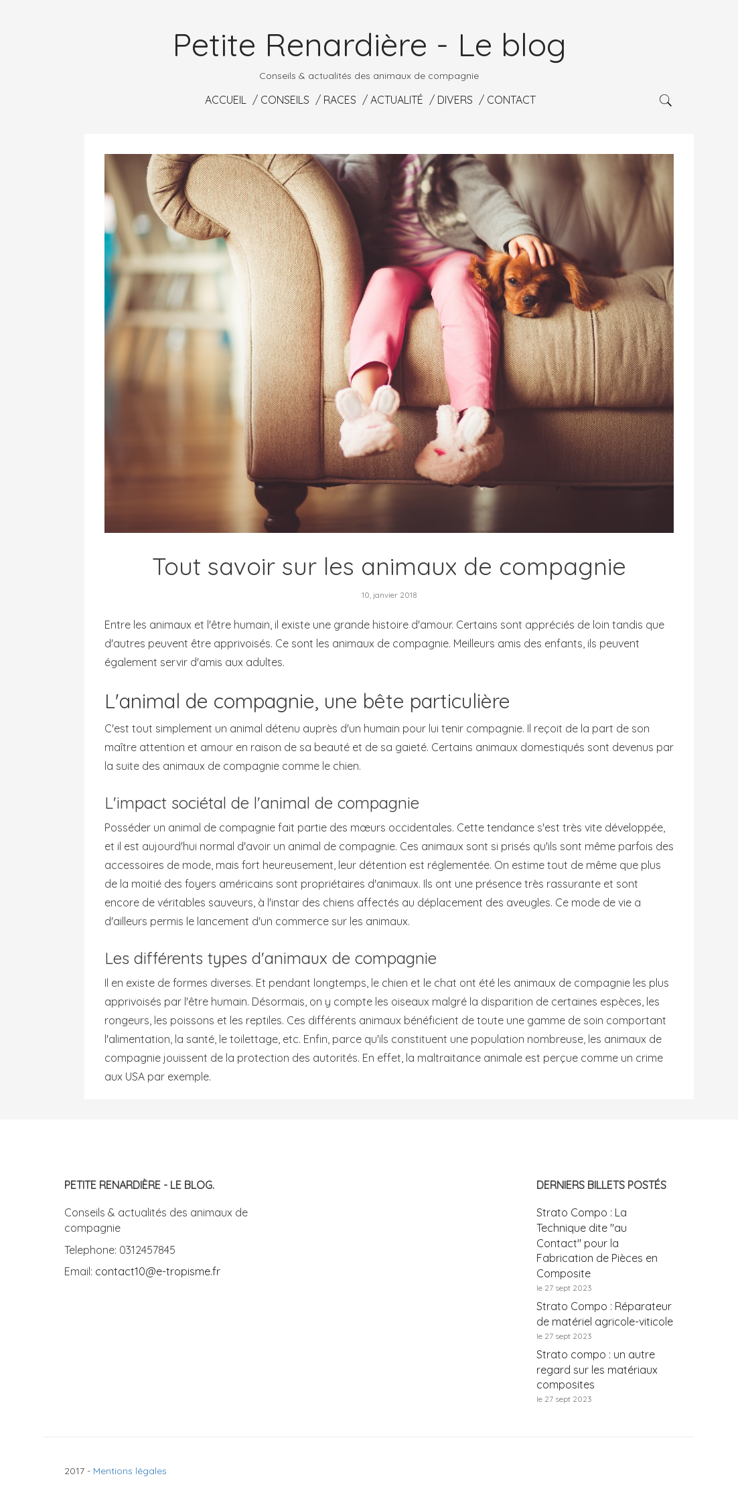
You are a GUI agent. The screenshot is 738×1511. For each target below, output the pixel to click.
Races (338, 99)
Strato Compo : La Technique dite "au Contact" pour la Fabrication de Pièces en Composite (597, 1243)
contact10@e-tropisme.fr (157, 1271)
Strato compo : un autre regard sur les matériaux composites (597, 1370)
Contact (510, 99)
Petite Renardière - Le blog (369, 44)
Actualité (395, 99)
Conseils (283, 99)
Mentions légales (130, 1471)
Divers (454, 99)
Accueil (224, 99)
